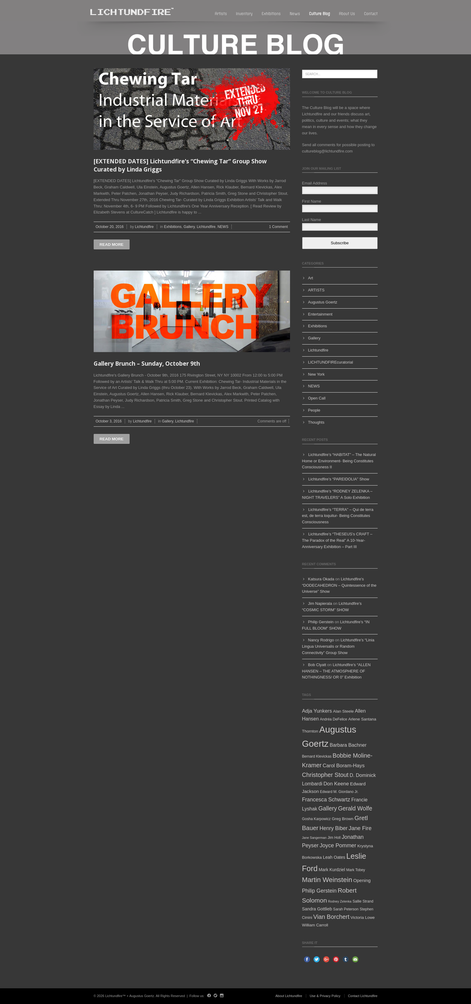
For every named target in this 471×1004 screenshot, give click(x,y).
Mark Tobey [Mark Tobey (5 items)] (355, 870)
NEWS (223, 227)
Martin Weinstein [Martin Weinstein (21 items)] (327, 880)
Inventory (244, 13)
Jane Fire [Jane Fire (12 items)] (360, 828)
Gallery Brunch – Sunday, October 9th (147, 363)
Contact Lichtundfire (363, 996)
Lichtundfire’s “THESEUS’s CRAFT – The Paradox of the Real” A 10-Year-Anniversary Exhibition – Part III (337, 540)
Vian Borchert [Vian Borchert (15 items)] (331, 916)
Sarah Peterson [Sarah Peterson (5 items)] (346, 909)
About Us (347, 13)
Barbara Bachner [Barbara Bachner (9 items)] (348, 745)
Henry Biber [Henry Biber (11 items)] (333, 828)
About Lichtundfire (289, 996)
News (295, 13)
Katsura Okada (321, 579)
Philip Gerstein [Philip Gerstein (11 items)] (319, 891)
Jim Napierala (320, 603)
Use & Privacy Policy (325, 996)
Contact (371, 13)
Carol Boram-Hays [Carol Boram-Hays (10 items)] (344, 765)
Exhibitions (271, 13)
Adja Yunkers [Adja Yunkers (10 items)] (317, 711)
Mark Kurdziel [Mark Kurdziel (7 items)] (332, 869)
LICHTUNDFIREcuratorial (330, 362)
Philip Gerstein (321, 622)
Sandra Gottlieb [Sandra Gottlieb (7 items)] (317, 908)
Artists (221, 13)
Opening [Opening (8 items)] (362, 880)
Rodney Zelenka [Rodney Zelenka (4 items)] (340, 901)
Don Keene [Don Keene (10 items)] (336, 784)
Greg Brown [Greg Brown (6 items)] (342, 818)
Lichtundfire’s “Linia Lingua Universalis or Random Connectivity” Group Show (338, 646)
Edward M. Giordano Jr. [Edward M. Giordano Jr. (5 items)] (339, 792)
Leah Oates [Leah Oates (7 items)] (334, 857)
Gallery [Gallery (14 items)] (327, 808)
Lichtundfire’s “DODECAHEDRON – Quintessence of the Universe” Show (339, 585)
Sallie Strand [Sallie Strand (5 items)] (363, 901)
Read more (112, 244)
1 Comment (278, 227)
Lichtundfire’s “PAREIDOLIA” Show (338, 479)
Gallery (189, 227)
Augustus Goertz (322, 302)
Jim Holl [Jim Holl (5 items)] (333, 838)
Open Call (317, 398)
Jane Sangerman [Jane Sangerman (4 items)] (314, 837)
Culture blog (319, 13)
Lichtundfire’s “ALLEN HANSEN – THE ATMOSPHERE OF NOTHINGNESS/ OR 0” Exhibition (336, 671)
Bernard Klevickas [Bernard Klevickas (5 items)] (317, 756)
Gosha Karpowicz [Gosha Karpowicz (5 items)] (316, 819)
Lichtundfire (144, 227)
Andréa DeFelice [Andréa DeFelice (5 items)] (333, 719)
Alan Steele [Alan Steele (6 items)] (343, 711)
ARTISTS (316, 290)
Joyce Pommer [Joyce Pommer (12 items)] (338, 845)
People (314, 410)
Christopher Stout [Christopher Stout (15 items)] (325, 774)
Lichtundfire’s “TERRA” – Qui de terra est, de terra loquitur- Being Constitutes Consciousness (337, 515)
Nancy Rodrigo (321, 640)
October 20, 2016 (110, 227)
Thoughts (316, 422)
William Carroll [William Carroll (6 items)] (315, 925)
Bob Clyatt (317, 664)
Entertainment (320, 314)
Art (310, 278)
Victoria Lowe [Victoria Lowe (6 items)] (362, 917)
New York (316, 374)
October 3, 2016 (109, 421)
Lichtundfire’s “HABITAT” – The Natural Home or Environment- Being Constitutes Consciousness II (339, 461)
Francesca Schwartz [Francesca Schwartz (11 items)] (326, 800)
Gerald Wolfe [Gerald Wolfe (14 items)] (355, 808)
